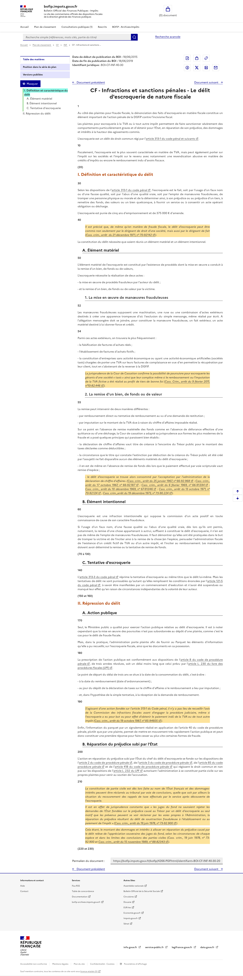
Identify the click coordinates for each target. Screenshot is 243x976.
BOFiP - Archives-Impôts (125, 27)
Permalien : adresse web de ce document (206, 58)
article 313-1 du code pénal (129, 190)
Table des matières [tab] (33, 59)
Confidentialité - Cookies (102, 964)
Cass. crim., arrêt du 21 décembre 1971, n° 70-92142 (119, 235)
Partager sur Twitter (196, 67)
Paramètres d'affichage (135, 964)
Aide (22, 885)
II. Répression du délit (37, 113)
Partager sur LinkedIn (206, 67)
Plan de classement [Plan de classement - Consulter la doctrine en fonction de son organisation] (45, 27)
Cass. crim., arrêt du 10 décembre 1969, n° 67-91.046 (119, 489)
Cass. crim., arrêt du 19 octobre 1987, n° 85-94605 (126, 721)
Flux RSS (76, 885)
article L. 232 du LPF (126, 771)
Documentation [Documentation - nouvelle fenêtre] (79, 896)
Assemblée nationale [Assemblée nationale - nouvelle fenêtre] (134, 885)
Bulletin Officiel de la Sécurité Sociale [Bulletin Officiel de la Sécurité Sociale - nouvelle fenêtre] (142, 891)
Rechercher (134, 37)
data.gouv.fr (207, 947)
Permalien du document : (88, 861)
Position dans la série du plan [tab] (39, 67)
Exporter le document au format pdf (187, 58)
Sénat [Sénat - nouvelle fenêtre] (126, 923)
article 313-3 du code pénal (97, 577)
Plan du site (79, 964)
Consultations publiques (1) (76, 27)
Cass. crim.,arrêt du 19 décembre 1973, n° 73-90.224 (136, 493)
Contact (24, 891)
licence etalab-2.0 (88, 971)
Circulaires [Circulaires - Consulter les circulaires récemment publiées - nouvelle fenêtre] (129, 896)
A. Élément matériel (39, 99)
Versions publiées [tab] (33, 74)
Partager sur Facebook (187, 67)
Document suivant (206, 82)
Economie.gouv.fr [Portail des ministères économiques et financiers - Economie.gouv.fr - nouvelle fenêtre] (132, 912)
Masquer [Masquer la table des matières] (32, 84)
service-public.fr (154, 947)
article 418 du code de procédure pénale (142, 767)
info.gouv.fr (131, 947)
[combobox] (77, 37)
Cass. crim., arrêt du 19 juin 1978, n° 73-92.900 (144, 823)
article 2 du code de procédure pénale (104, 763)
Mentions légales (60, 964)
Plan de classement (42, 45)
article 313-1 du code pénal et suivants (170, 139)
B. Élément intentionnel (42, 103)
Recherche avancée (167, 37)
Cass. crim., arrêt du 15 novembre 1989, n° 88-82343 (131, 842)
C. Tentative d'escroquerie (44, 108)
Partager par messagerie (215, 67)
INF (66, 45)
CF (57, 45)
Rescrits (102, 27)
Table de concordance (83, 891)
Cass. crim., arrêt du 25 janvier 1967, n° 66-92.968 (159, 481)
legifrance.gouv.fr (182, 947)
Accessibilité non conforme (33, 964)
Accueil (24, 27)
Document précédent (90, 82)
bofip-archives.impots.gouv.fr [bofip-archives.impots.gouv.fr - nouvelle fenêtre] (86, 902)
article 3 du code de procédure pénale (164, 763)
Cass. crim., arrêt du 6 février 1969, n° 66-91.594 (173, 485)
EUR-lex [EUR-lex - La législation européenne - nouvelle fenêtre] (127, 907)
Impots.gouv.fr (131, 918)
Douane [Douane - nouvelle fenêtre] (127, 902)
